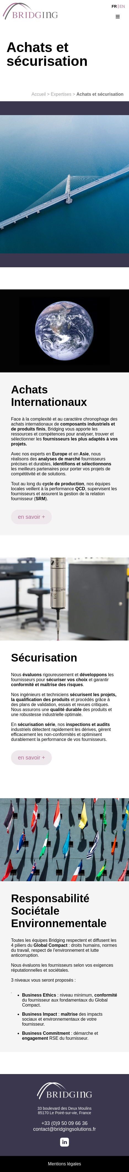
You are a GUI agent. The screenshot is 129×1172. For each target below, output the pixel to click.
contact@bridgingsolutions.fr (64, 1129)
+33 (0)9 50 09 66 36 (64, 1123)
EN (122, 6)
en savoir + (31, 517)
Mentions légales (64, 1163)
